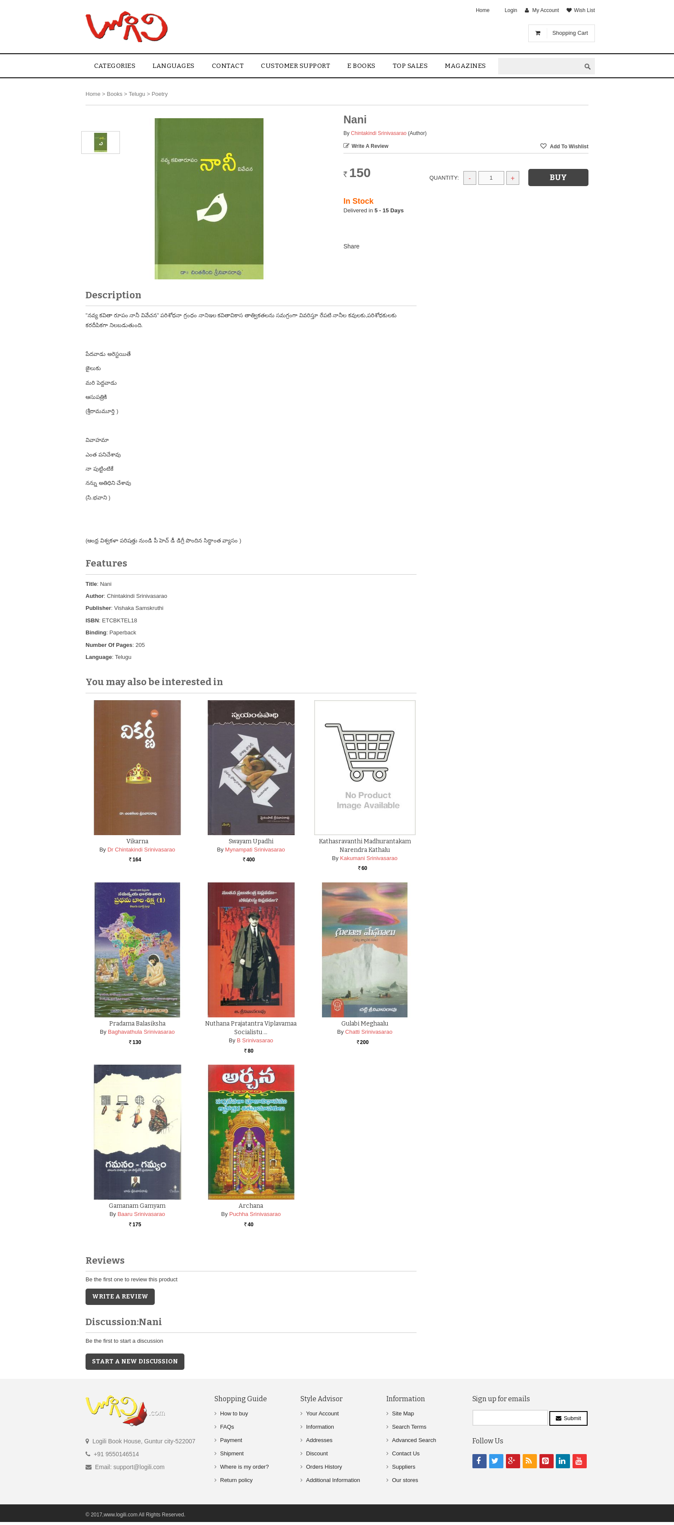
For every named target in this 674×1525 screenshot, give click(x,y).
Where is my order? (244, 1467)
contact (228, 66)
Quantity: (444, 178)
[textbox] (539, 66)
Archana (251, 1206)
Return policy (236, 1480)
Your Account (322, 1413)
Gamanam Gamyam (137, 1206)
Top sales (410, 66)
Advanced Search (414, 1440)
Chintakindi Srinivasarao (378, 133)
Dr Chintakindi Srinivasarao (141, 849)
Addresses (319, 1440)
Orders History (324, 1467)
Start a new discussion (135, 1361)
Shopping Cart (570, 33)
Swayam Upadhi (251, 841)
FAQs (227, 1427)
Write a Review (370, 146)
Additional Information (333, 1480)
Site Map (403, 1413)
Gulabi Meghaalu (364, 1023)
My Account (545, 10)
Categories (114, 66)
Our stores (405, 1480)
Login (511, 10)
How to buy (234, 1413)
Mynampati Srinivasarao (255, 849)
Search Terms (409, 1427)
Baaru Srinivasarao (141, 1214)
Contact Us (406, 1453)
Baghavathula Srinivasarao (141, 1032)
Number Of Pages (109, 645)
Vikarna (137, 841)
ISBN (92, 620)
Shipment (232, 1453)
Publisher (98, 608)
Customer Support (295, 66)
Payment (231, 1440)
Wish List (584, 10)
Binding (96, 632)
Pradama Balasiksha (137, 1023)
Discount (317, 1453)
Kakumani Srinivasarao (369, 858)
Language (99, 657)
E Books (361, 66)
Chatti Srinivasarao (368, 1032)
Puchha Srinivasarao (255, 1214)
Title (91, 584)
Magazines (465, 66)
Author (95, 596)
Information (320, 1427)
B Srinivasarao (255, 1040)
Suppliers (403, 1467)
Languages (174, 66)
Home (483, 10)
